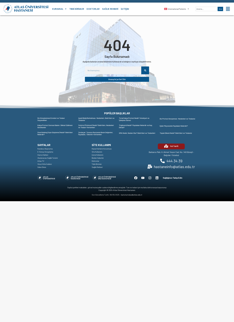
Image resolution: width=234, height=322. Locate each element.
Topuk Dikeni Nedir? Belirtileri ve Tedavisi (176, 133)
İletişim (125, 8)
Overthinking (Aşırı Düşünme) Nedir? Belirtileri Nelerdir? (55, 133)
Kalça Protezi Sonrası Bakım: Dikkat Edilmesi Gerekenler (54, 126)
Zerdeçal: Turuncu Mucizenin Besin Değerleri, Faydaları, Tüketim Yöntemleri (95, 133)
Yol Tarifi (174, 146)
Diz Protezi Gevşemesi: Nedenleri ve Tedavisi (177, 119)
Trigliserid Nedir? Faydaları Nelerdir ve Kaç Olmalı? (135, 126)
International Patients (178, 9)
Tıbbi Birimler (76, 8)
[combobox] (206, 9)
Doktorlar (93, 8)
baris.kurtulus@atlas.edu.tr (131, 195)
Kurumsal (59, 9)
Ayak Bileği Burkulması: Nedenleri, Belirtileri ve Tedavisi (96, 119)
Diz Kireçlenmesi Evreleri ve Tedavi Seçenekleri (51, 119)
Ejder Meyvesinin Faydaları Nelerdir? (174, 126)
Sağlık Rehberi (110, 8)
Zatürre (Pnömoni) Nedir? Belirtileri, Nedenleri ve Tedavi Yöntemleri (96, 126)
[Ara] (145, 70)
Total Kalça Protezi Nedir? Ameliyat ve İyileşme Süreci (134, 119)
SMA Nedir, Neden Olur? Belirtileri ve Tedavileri (137, 133)
